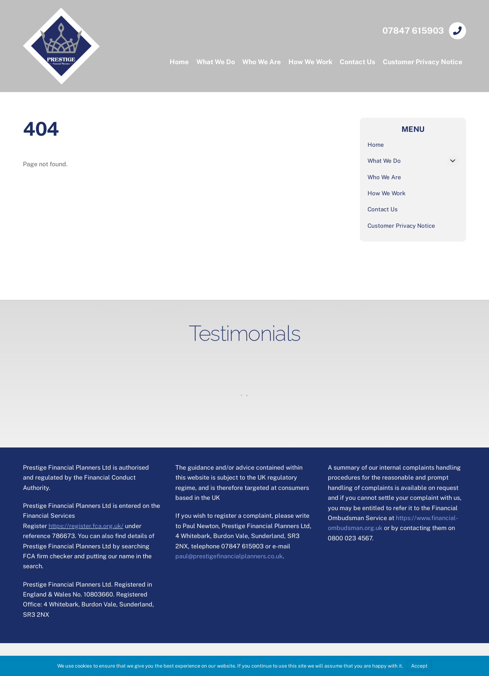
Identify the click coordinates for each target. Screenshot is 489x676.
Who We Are (261, 62)
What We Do (215, 62)
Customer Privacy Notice (422, 62)
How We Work (310, 62)
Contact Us (357, 62)
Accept (419, 666)
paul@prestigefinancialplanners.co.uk (229, 556)
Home (179, 62)
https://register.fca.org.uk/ (86, 526)
